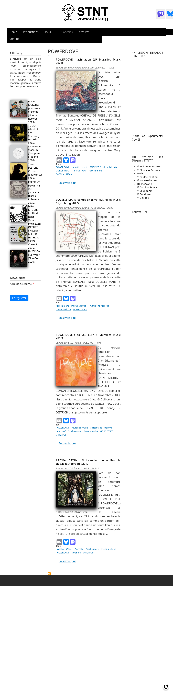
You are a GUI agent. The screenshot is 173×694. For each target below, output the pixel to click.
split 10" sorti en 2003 (71, 534)
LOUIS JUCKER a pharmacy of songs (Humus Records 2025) (34, 112)
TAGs (48, 32)
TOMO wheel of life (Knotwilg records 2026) (33, 134)
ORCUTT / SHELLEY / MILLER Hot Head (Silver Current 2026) (34, 237)
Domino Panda (147, 187)
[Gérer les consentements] (166, 687)
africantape (96, 427)
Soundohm (144, 190)
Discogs (143, 197)
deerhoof (61, 431)
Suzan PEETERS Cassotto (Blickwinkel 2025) (35, 171)
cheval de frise (110, 167)
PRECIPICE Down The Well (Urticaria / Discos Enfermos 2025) (34, 192)
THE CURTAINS (79, 170)
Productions (30, 32)
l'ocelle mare (95, 170)
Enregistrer (19, 298)
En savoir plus (67, 183)
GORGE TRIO (62, 170)
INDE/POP (95, 167)
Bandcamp (144, 194)
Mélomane (144, 166)
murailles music (80, 167)
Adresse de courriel (21, 283)
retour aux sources (69, 525)
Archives (84, 32)
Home (13, 32)
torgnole (76, 552)
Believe (108, 427)
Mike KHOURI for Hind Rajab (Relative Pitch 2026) (34, 214)
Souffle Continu (147, 177)
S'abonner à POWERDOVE (49, 573)
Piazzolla (78, 548)
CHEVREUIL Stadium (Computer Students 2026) (34, 153)
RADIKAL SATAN (64, 174)
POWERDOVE (63, 167)
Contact (14, 39)
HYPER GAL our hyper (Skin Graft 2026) (34, 256)
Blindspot (144, 170)
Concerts (66, 32)
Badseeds (144, 180)
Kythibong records (99, 305)
